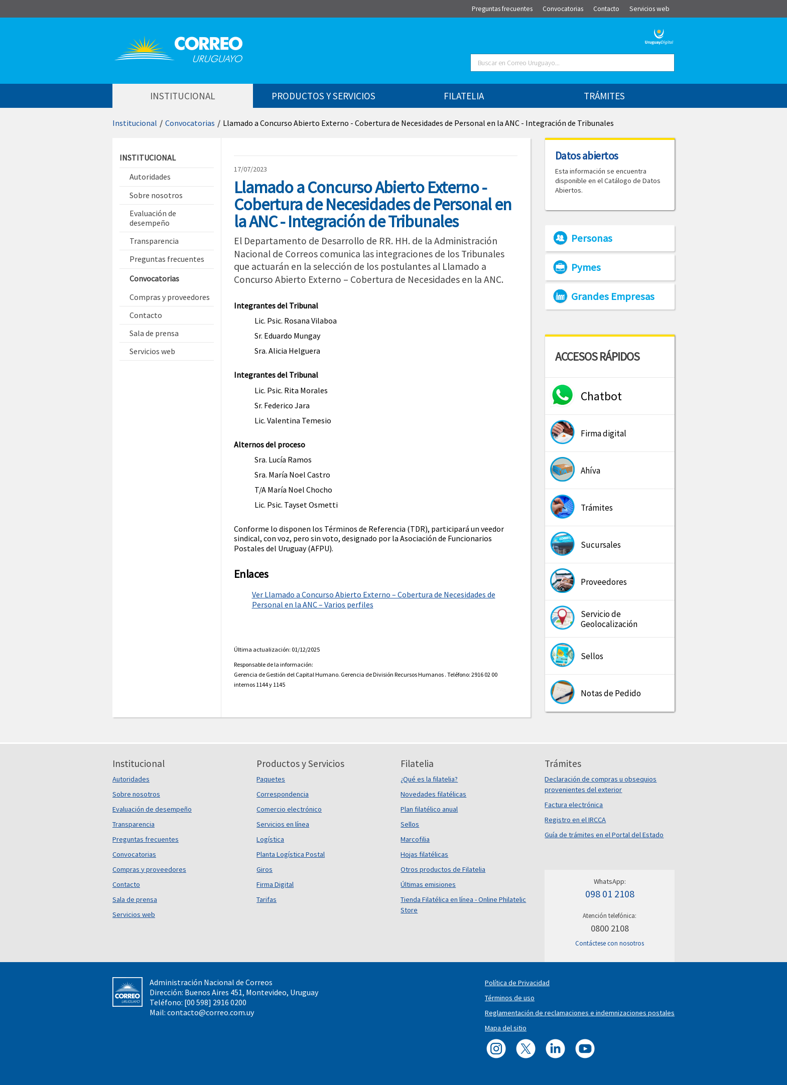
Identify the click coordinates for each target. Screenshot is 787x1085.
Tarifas (266, 899)
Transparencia (133, 824)
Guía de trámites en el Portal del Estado (604, 834)
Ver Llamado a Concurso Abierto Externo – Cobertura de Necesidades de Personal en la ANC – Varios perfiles (373, 599)
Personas (591, 238)
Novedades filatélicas (433, 794)
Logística (270, 839)
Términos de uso (510, 997)
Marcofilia (415, 839)
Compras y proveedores (149, 869)
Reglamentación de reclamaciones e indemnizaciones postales (580, 1012)
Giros (264, 869)
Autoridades (131, 779)
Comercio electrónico (289, 809)
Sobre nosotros (136, 794)
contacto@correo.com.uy (210, 1012)
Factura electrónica (574, 804)
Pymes (586, 267)
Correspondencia (282, 794)
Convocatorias (190, 123)
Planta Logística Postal (290, 854)
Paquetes (270, 779)
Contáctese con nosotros (609, 943)
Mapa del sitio (506, 1027)
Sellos (410, 824)
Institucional (134, 123)
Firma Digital (275, 884)
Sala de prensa (134, 899)
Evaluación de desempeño (152, 809)
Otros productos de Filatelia (443, 869)
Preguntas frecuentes (145, 839)
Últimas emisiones (428, 884)
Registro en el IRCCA (575, 819)
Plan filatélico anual (429, 809)
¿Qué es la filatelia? (429, 779)
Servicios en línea (282, 824)
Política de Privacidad (517, 982)
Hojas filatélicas (424, 854)
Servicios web (133, 914)
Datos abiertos (586, 155)
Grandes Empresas (612, 296)
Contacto (126, 884)
